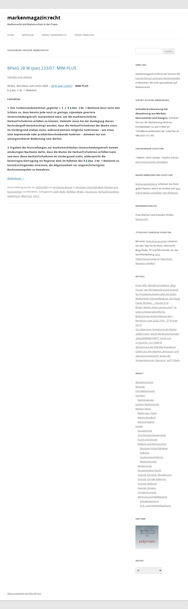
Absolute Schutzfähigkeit (89, 187)
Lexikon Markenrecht (147, 404)
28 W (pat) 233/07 (61, 86)
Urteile (139, 426)
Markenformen (148, 461)
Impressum (28, 35)
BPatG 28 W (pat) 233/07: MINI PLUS (41, 68)
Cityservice (91, 191)
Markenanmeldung (146, 184)
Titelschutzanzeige (156, 241)
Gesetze (140, 395)
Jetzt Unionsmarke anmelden (151, 162)
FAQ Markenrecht (145, 391)
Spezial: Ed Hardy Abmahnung (154, 474)
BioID (62, 191)
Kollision (144, 452)
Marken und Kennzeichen (152, 444)
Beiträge (140, 386)
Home (10, 35)
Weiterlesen (16, 178)
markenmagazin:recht (33, 17)
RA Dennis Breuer (63, 187)
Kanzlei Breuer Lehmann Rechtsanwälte (157, 78)
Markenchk (141, 219)
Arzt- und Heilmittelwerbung (155, 505)
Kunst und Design (147, 439)
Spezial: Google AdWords (152, 479)
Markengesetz (146, 400)
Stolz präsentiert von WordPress (24, 593)
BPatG (80, 191)
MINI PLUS (26, 196)
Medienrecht (145, 466)
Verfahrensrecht (147, 492)
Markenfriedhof (147, 417)
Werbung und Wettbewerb (152, 496)
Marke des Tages (147, 413)
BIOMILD (71, 191)
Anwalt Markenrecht (54, 35)
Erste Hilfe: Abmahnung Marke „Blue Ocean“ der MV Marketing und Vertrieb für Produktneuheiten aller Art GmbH (156, 290)
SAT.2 (36, 196)
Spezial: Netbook (147, 483)
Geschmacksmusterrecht (152, 435)
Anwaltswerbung (149, 501)
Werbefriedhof (146, 422)
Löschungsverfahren (151, 457)
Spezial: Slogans (147, 488)
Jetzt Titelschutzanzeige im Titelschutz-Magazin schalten (154, 259)
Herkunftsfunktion (108, 191)
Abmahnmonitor (144, 382)
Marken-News (143, 408)
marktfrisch (13, 196)
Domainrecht (145, 430)
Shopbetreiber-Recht (149, 470)
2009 (56, 191)
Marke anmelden (84, 35)
